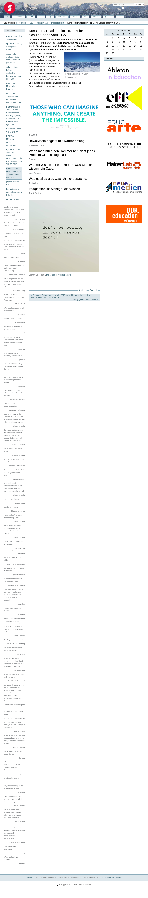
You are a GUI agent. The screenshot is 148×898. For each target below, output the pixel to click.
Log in (139, 19)
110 (31, 23)
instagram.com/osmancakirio (58, 275)
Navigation (10, 30)
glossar (108, 17)
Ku (41, 17)
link (119, 17)
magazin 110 (42, 23)
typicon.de (30, 877)
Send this (82, 290)
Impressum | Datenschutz (112, 877)
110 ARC (62, 17)
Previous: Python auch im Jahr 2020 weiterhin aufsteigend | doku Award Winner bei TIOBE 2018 (61, 296)
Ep (50, 17)
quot (31, 17)
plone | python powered (82, 885)
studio (95, 17)
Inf (85, 17)
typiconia (18, 17)
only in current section (134, 7)
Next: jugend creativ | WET (85, 299)
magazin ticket (57, 23)
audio (75, 17)
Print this (93, 290)
